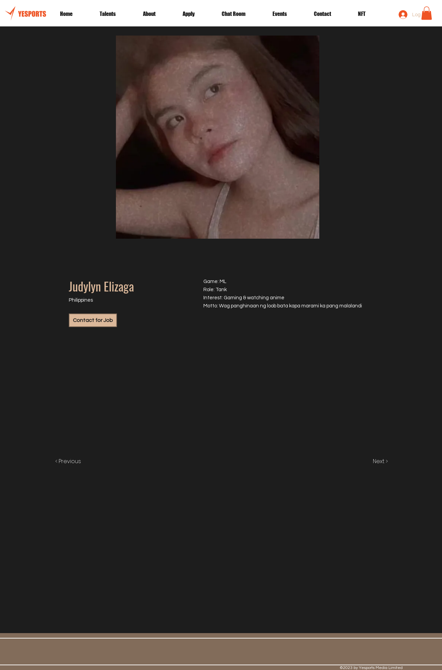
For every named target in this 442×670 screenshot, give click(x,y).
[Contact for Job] (93, 320)
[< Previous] (75, 461)
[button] (288, 13)
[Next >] (373, 461)
